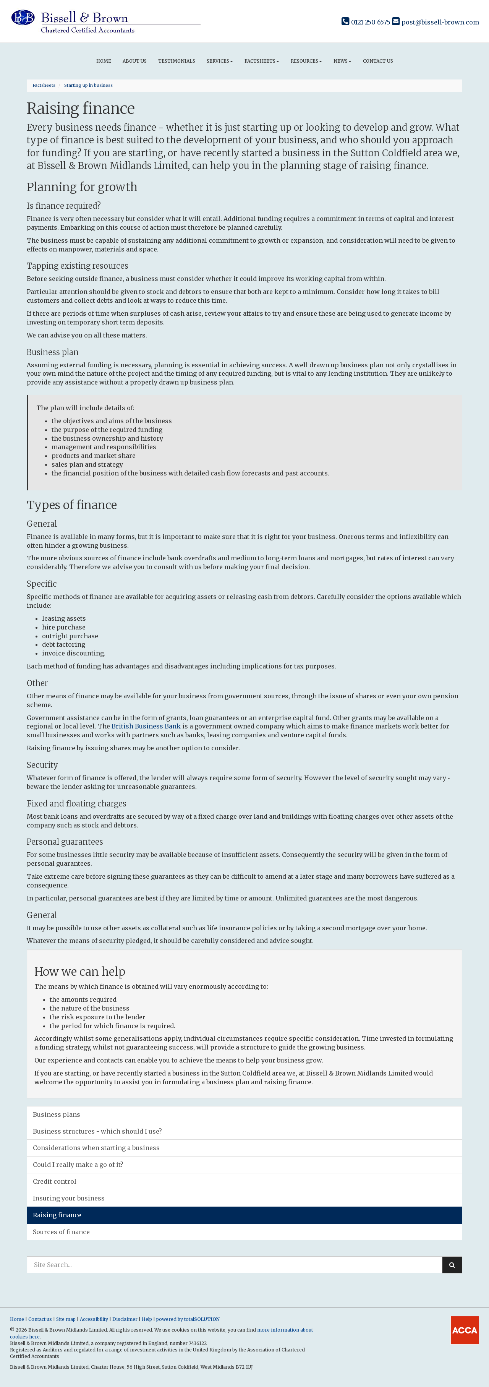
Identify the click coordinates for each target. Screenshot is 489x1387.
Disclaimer (125, 1319)
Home (103, 61)
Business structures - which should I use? (97, 1131)
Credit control (54, 1181)
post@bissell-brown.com (435, 22)
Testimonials (176, 61)
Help (147, 1319)
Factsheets (261, 61)
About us (135, 61)
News (342, 61)
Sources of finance (61, 1232)
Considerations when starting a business (96, 1148)
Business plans (56, 1114)
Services (220, 61)
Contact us (378, 61)
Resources (306, 61)
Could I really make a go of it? (78, 1164)
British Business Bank (146, 726)
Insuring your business (69, 1198)
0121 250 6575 (366, 22)
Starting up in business (88, 85)
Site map (66, 1319)
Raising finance (57, 1215)
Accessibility (94, 1319)
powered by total (188, 1319)
